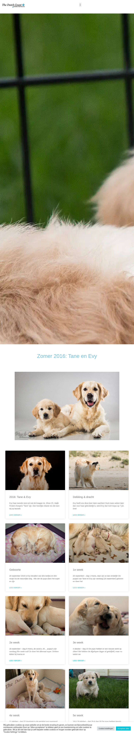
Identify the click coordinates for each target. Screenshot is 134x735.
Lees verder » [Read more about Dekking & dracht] (79, 515)
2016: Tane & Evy (20, 496)
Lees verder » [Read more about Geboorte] (15, 588)
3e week (78, 642)
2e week (14, 642)
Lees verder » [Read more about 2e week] (15, 661)
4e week (14, 715)
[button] (80, 5)
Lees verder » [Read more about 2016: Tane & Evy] (15, 515)
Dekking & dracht (83, 496)
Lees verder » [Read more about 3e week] (79, 661)
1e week (78, 569)
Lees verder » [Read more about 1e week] (79, 588)
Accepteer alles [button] (123, 729)
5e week (78, 715)
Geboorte (15, 569)
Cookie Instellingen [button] (106, 729)
